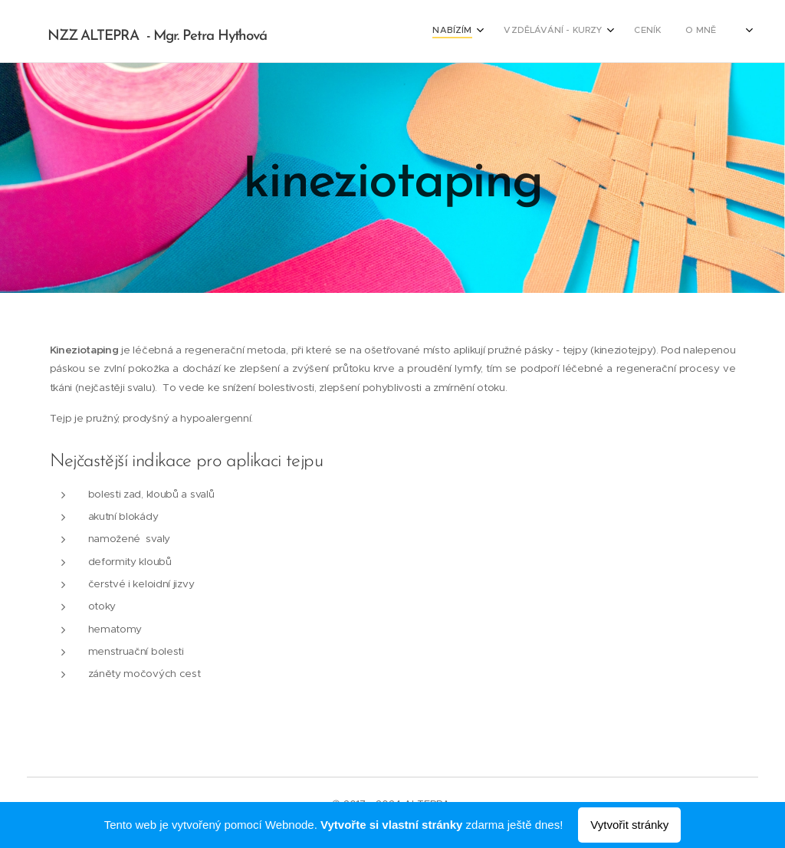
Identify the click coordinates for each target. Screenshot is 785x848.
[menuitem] (653, 31)
